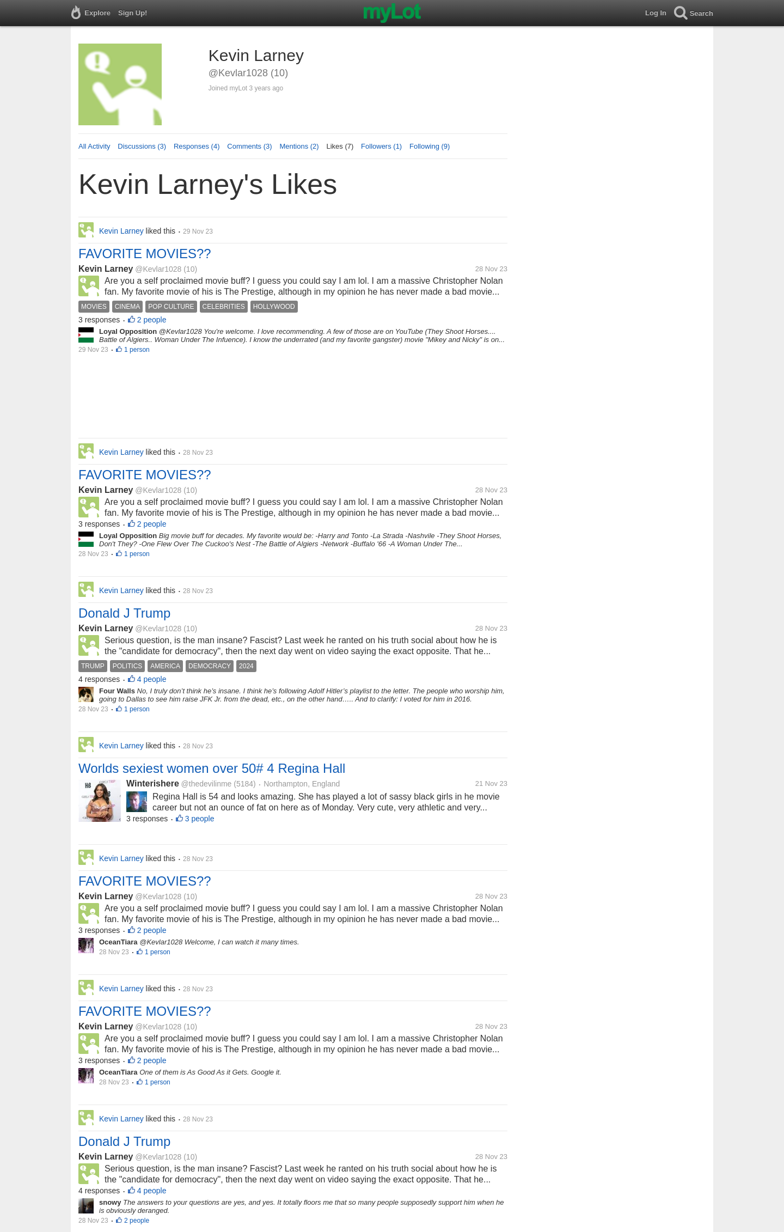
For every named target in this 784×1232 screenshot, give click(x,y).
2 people (152, 319)
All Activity (94, 146)
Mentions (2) (298, 146)
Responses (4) (197, 146)
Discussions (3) (142, 146)
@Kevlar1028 (158, 269)
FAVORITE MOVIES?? (144, 253)
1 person (137, 349)
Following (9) (429, 146)
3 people (200, 818)
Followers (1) (381, 146)
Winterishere (152, 783)
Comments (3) (249, 146)
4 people (152, 679)
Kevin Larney (105, 268)
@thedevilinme (206, 783)
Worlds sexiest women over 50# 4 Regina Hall (211, 768)
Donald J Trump (124, 613)
